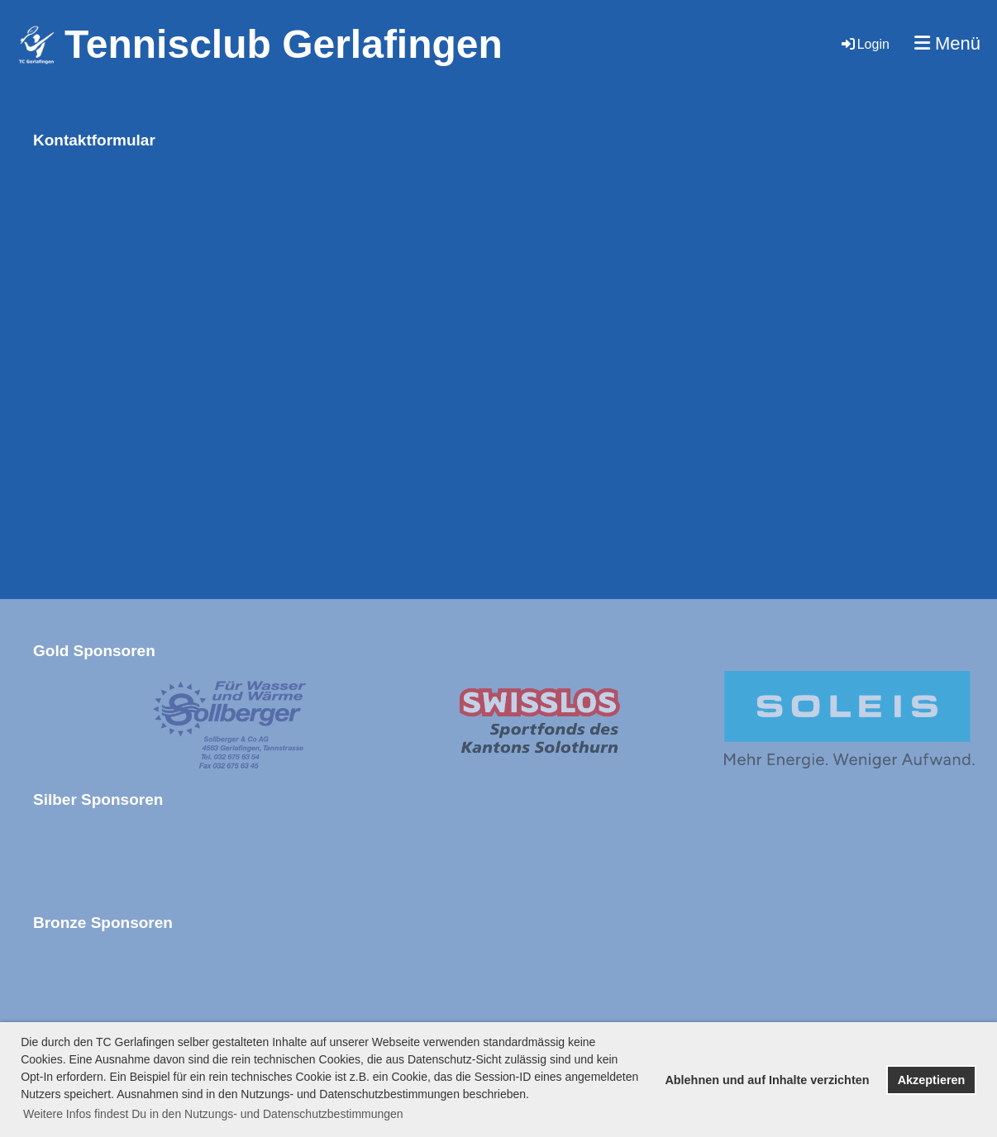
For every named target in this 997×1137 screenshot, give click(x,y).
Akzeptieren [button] (932, 1080)
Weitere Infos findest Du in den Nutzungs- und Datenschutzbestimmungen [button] (213, 1113)
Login (864, 44)
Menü (947, 43)
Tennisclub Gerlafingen (283, 44)
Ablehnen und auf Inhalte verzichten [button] (767, 1080)
